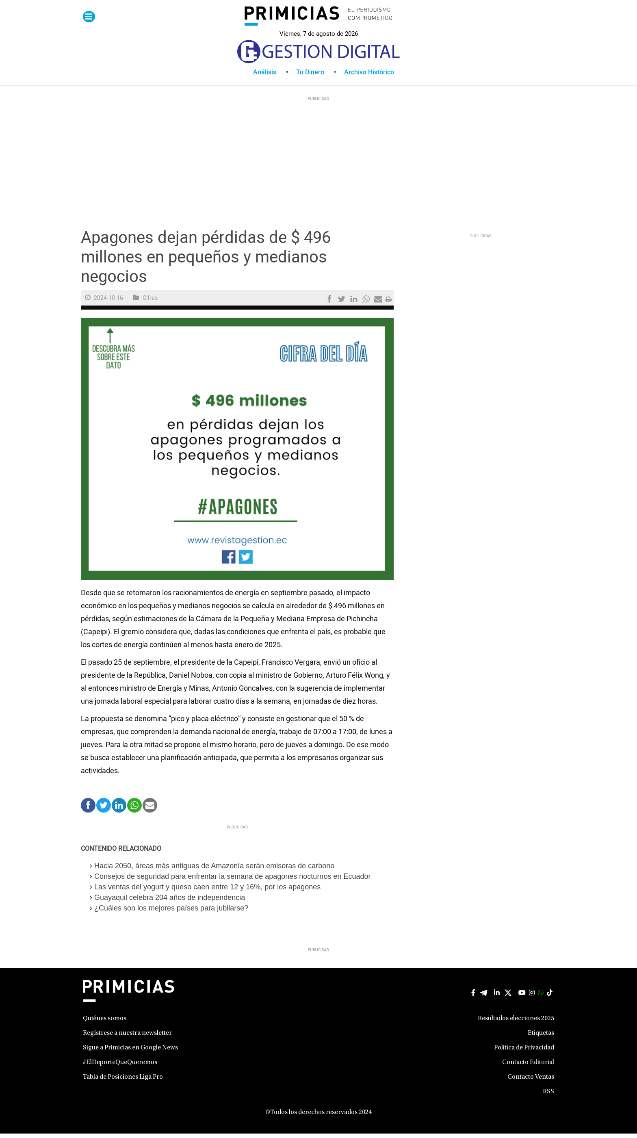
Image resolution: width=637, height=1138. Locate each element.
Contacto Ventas (530, 1081)
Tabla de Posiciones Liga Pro (123, 1081)
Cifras (150, 302)
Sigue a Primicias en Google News (130, 1052)
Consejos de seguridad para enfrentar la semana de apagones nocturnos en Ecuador (232, 881)
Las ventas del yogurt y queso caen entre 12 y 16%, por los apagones (207, 891)
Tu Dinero (310, 77)
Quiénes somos (104, 1023)
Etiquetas (541, 1037)
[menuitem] (274, 76)
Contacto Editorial (528, 1067)
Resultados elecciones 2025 (516, 1023)
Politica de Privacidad (524, 1052)
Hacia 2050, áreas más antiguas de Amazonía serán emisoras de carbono (214, 870)
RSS (548, 1096)
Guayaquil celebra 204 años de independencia (169, 902)
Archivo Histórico (369, 77)
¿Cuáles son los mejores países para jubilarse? (171, 912)
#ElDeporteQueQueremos (120, 1067)
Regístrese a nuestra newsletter (127, 1037)
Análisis (264, 77)
